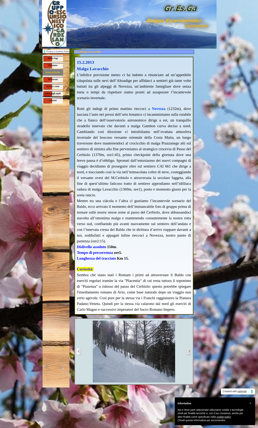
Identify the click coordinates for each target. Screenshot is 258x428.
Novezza (158, 109)
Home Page (53, 58)
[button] (250, 403)
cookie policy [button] (224, 416)
